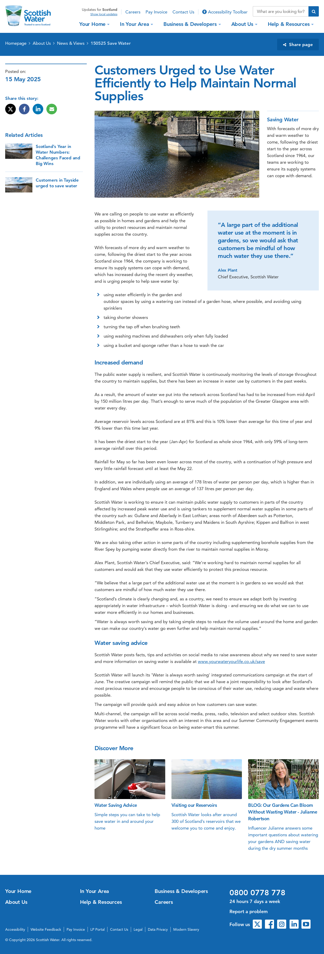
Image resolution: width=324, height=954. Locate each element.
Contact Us (183, 11)
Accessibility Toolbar (225, 11)
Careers (132, 11)
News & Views (70, 43)
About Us (243, 24)
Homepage (15, 43)
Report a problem (248, 911)
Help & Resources (289, 24)
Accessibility (15, 929)
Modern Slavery (186, 929)
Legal (138, 929)
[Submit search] (313, 11)
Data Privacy (158, 929)
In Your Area (135, 24)
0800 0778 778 (257, 892)
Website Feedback (46, 929)
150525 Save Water (111, 43)
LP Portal (97, 929)
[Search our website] (280, 11)
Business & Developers (190, 24)
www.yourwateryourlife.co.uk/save (231, 661)
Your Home (93, 24)
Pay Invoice (156, 11)
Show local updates (103, 14)
